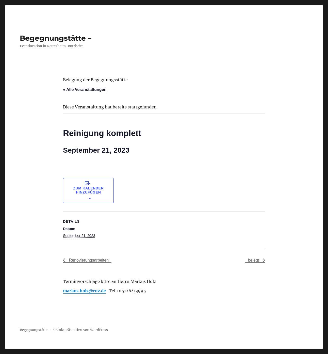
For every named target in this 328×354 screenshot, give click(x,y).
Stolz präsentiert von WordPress (82, 330)
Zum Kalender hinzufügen (88, 190)
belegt (254, 260)
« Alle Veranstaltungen (84, 89)
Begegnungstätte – (55, 38)
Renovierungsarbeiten (88, 260)
